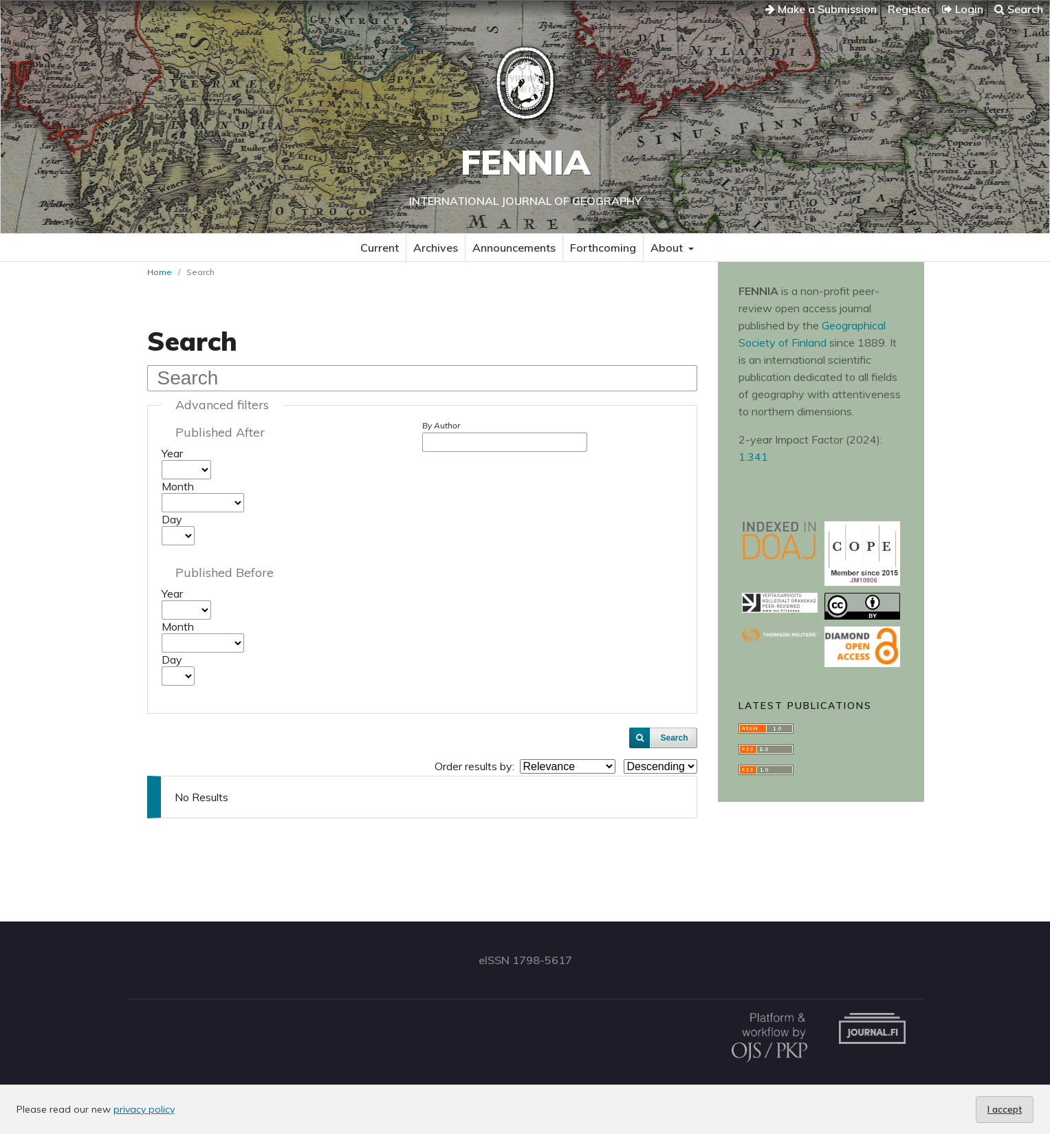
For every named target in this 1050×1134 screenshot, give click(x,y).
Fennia (525, 162)
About (668, 247)
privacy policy (144, 1109)
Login (962, 9)
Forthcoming (603, 247)
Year (172, 453)
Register (909, 9)
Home (159, 272)
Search (1018, 9)
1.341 (753, 457)
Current (379, 247)
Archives (435, 247)
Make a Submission (821, 9)
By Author (441, 425)
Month (178, 486)
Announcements (514, 247)
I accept (1004, 1109)
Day (172, 519)
